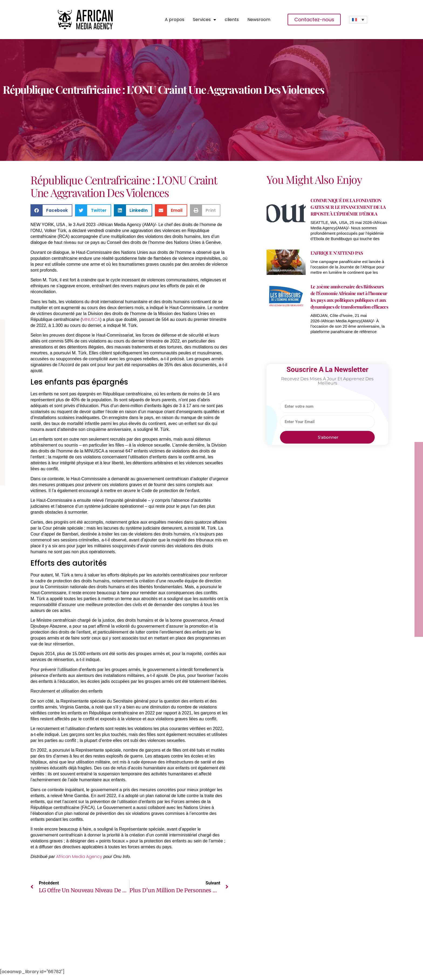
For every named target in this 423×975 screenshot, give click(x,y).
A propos (174, 19)
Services (204, 19)
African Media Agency (79, 856)
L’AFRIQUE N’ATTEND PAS (337, 253)
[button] (51, 210)
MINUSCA (91, 319)
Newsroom (258, 19)
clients (232, 19)
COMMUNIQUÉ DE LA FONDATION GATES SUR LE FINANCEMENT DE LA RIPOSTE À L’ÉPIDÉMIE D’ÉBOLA (348, 207)
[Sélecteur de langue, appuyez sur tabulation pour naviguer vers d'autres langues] (358, 19)
